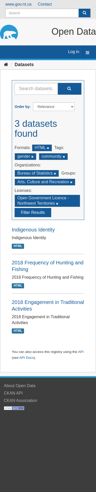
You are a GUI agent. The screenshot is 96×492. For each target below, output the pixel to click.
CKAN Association (20, 400)
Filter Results (33, 212)
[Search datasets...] (36, 89)
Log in (73, 52)
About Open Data (20, 386)
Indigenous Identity (33, 229)
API (81, 352)
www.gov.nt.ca (18, 4)
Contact (45, 4)
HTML (18, 246)
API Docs (26, 358)
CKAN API (13, 393)
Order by (22, 107)
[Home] (6, 64)
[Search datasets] (48, 13)
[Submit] (84, 13)
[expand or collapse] (87, 52)
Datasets (24, 64)
